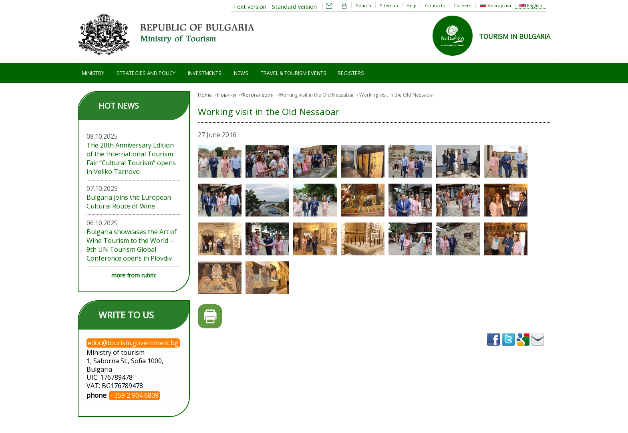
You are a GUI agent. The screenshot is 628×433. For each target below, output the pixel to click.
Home (205, 94)
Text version (249, 6)
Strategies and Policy (146, 73)
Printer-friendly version (210, 316)
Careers (462, 5)
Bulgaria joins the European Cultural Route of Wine (129, 201)
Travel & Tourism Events (293, 73)
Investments (204, 73)
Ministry (93, 73)
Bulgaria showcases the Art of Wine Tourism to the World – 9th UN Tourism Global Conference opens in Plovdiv (132, 245)
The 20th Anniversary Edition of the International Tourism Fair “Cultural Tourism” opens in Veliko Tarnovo (131, 158)
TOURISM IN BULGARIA (514, 36)
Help (412, 5)
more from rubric (133, 275)
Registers (351, 73)
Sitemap (389, 5)
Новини (226, 94)
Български (495, 5)
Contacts (435, 5)
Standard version (294, 6)
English (530, 5)
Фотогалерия (257, 94)
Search (363, 5)
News (241, 73)
